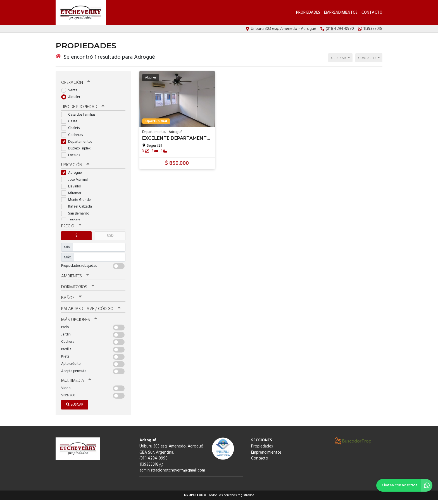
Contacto (371, 12)
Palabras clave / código (91, 309)
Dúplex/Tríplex (77, 148)
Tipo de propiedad (82, 107)
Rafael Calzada (78, 206)
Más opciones (79, 319)
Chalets (72, 128)
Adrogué (73, 172)
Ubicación (75, 165)
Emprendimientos (341, 12)
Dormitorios (77, 287)
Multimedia (76, 380)
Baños (71, 298)
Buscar (74, 405)
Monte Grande (77, 200)
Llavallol (72, 186)
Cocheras (73, 135)
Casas (71, 121)
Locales (72, 155)
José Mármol (76, 179)
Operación (75, 82)
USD (110, 236)
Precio (71, 226)
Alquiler (72, 97)
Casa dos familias (80, 114)
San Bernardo (77, 213)
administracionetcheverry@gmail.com (172, 470)
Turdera (72, 220)
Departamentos (78, 141)
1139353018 (151, 464)
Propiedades (308, 12)
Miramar (73, 193)
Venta (71, 90)
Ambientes (75, 276)
